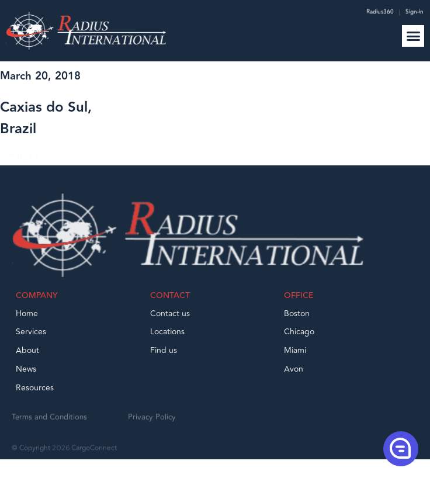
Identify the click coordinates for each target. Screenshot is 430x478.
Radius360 (379, 13)
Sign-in (414, 13)
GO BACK (20, 163)
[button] (413, 36)
